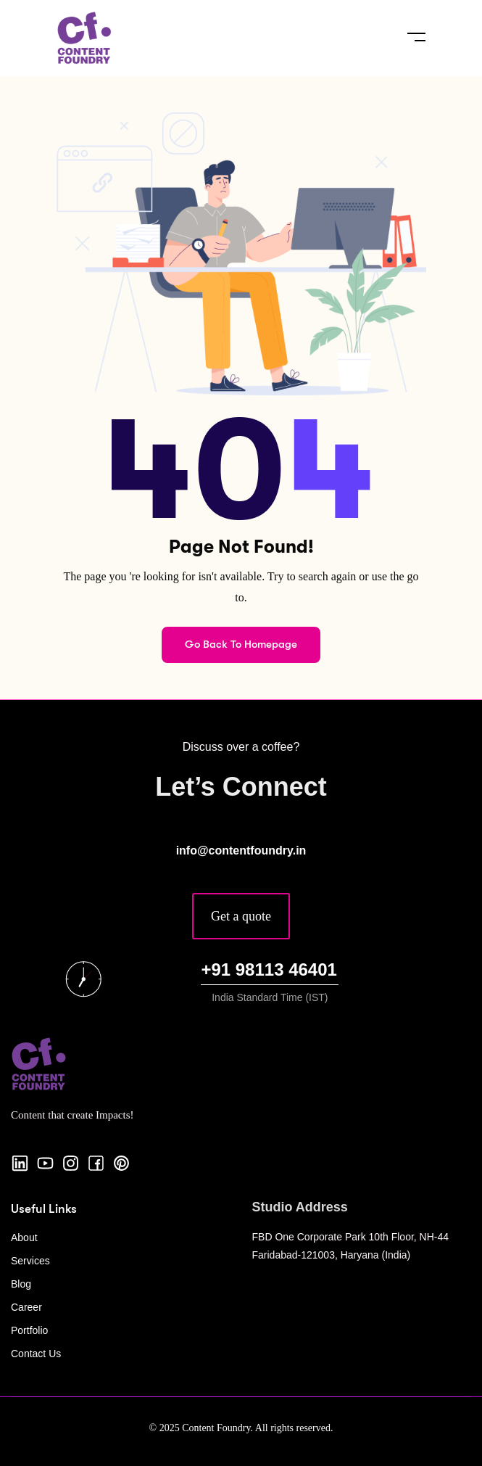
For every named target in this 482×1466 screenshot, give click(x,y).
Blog (21, 1284)
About (24, 1237)
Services (30, 1261)
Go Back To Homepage (241, 644)
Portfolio (29, 1330)
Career (26, 1307)
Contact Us (36, 1353)
